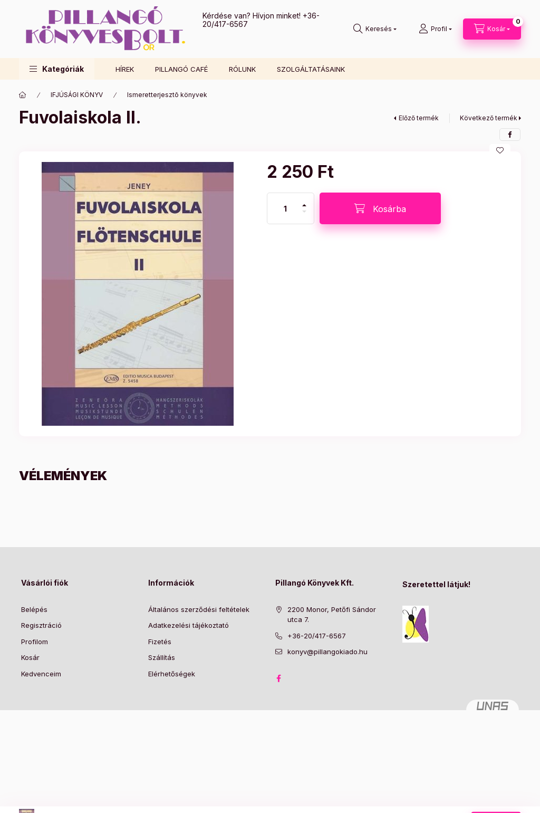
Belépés (34, 609)
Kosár (30, 657)
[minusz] (304, 216)
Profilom (34, 641)
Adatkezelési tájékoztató (188, 625)
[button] (56, 69)
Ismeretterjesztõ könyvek (167, 95)
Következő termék (488, 118)
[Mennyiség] (285, 208)
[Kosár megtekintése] (492, 29)
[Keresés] (375, 29)
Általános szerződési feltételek (198, 609)
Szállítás (161, 657)
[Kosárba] (380, 208)
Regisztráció (41, 625)
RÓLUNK (242, 69)
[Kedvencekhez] (499, 150)
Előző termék (419, 118)
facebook (278, 678)
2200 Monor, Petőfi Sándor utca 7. (331, 614)
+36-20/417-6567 (316, 636)
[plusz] (304, 200)
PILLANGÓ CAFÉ (181, 69)
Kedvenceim (41, 673)
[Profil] (435, 29)
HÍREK (124, 69)
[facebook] (509, 134)
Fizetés (159, 641)
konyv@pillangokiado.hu (327, 651)
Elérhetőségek (171, 673)
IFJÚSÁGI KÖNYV (77, 95)
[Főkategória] (22, 95)
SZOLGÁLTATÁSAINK (311, 69)
